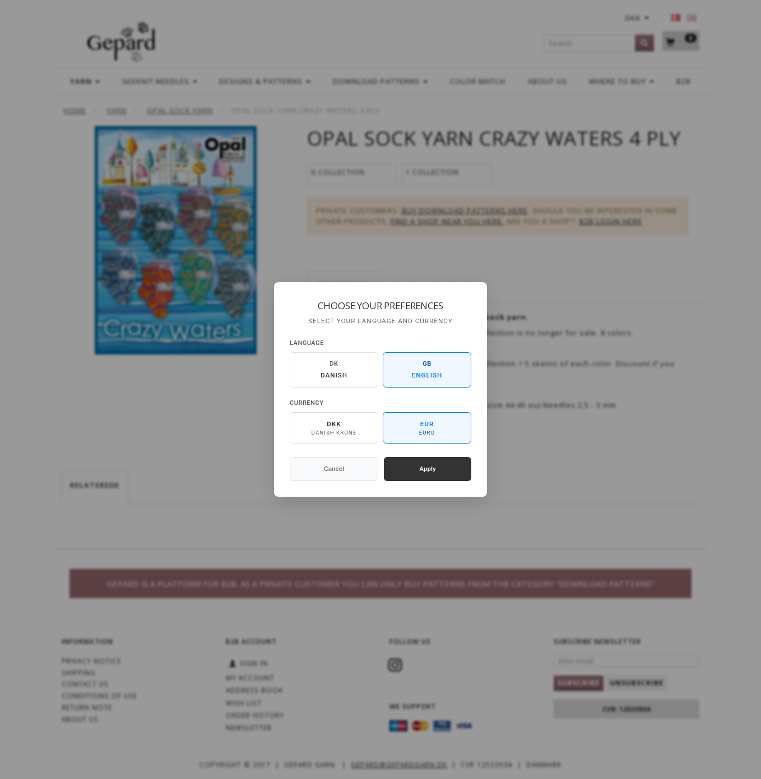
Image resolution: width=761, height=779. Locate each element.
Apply (427, 469)
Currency (306, 403)
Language (307, 343)
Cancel (334, 469)
